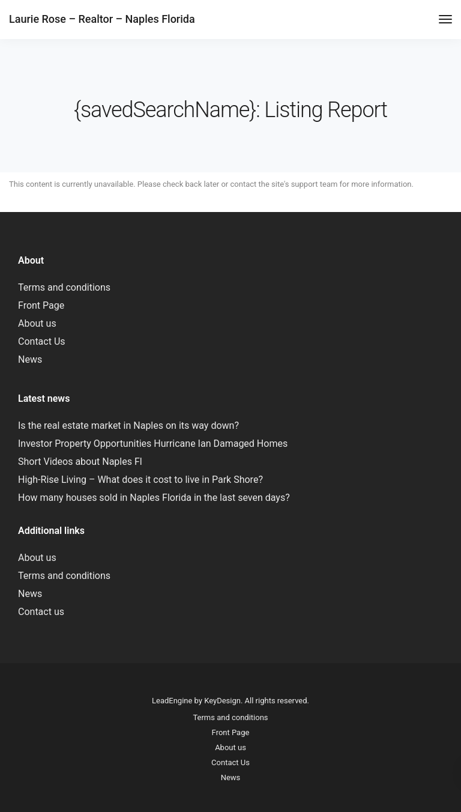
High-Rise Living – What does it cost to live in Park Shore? (140, 479)
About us (37, 323)
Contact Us (41, 341)
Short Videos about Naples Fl (80, 461)
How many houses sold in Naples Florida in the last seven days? (154, 497)
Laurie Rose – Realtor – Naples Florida (102, 19)
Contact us (41, 611)
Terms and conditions (64, 287)
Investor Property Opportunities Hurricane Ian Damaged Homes (153, 443)
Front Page (41, 305)
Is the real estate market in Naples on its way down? (128, 425)
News (30, 359)
